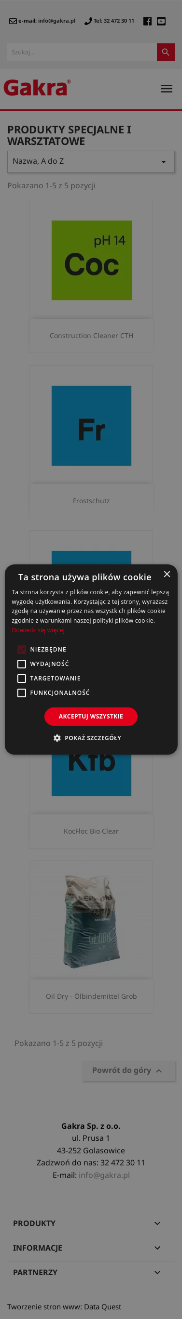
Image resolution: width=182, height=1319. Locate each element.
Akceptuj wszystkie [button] (91, 716)
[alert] (91, 659)
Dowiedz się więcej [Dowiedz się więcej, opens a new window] (38, 630)
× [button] (166, 574)
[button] (91, 738)
